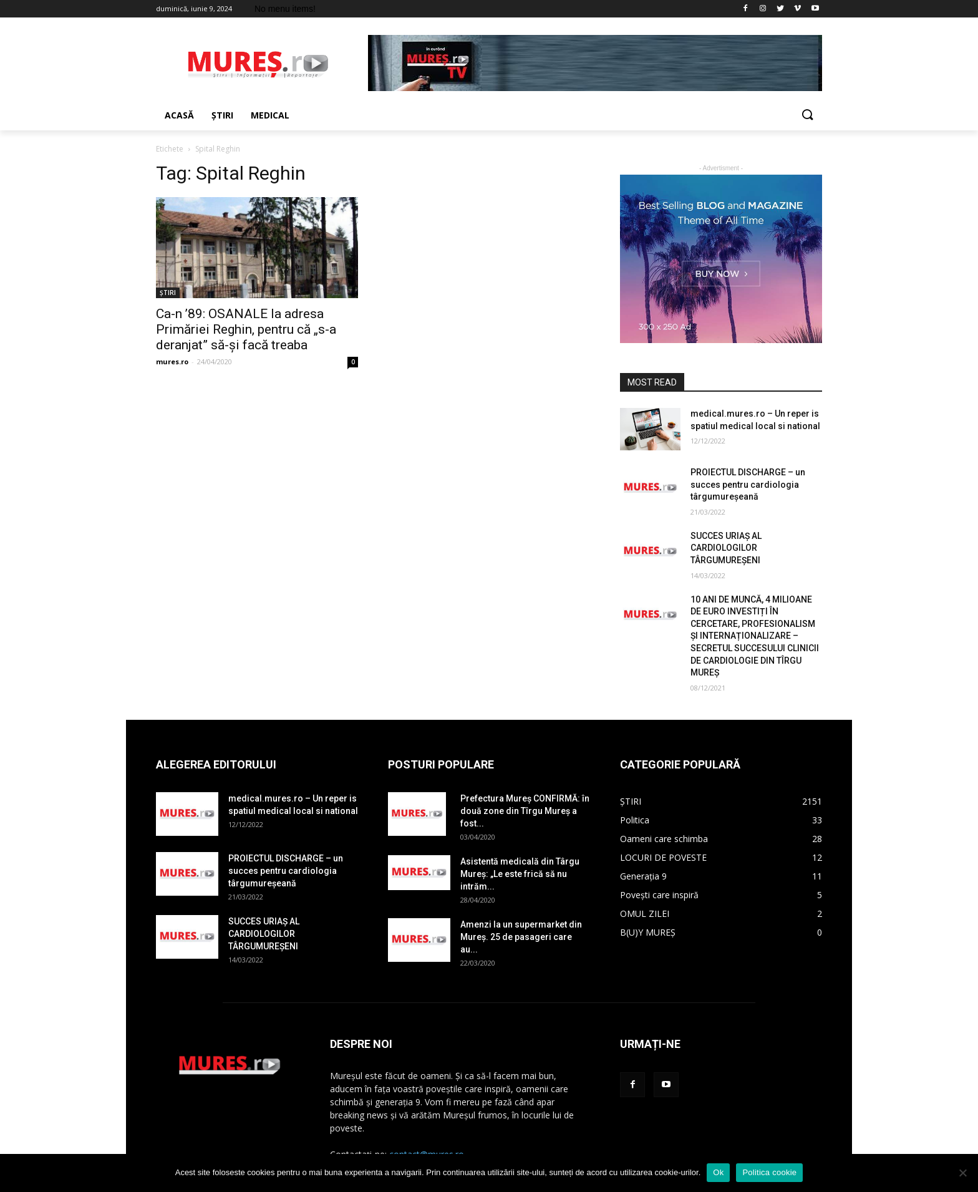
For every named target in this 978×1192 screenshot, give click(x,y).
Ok (718, 1172)
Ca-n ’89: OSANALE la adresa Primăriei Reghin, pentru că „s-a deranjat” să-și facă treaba (246, 329)
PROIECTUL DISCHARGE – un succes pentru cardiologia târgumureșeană (747, 484)
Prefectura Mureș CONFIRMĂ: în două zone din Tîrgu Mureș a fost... (524, 810)
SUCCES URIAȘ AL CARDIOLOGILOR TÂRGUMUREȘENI (726, 548)
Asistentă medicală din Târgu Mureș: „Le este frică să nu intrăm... (519, 873)
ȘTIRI (168, 292)
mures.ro (172, 361)
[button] (807, 115)
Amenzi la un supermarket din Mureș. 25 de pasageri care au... (521, 936)
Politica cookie (769, 1172)
